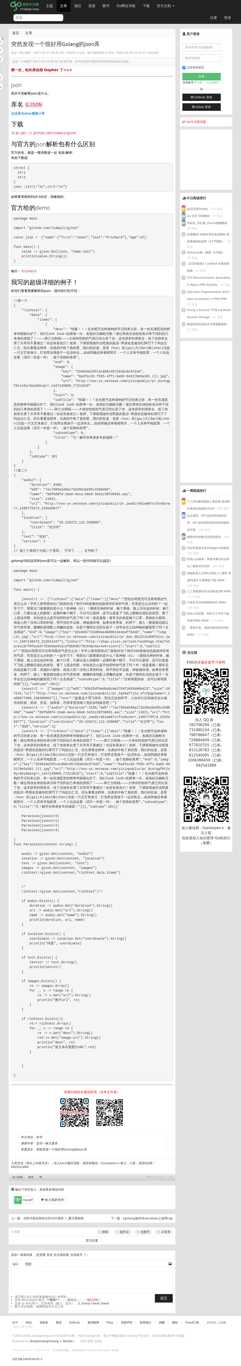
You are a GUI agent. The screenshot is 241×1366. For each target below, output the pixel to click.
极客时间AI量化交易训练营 (204, 537)
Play (109, 1322)
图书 (105, 6)
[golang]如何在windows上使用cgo (148, 1218)
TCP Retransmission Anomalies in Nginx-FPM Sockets (208, 281)
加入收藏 (17, 1177)
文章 (63, 6)
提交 (163, 1298)
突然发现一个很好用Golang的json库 (61, 1149)
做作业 (122, 1232)
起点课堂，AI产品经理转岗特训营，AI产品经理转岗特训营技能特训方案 (208, 522)
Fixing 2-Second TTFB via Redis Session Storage (209, 313)
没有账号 (76, 1255)
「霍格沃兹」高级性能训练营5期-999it (208, 631)
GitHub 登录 (201, 97)
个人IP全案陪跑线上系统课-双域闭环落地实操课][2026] (208, 505)
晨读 (58, 1322)
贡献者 (44, 1322)
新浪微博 (93, 1322)
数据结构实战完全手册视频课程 (207, 324)
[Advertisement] (210, 158)
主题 (49, 6)
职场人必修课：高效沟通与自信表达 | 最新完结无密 (208, 562)
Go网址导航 (126, 4)
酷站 (175, 1322)
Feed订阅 (192, 1322)
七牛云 (98, 1341)
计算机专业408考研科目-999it (206, 602)
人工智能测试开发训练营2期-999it (209, 591)
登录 (227, 18)
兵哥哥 (164, 1232)
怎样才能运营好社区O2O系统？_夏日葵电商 (53, 1218)
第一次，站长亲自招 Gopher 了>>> (41, 70)
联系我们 (145, 1322)
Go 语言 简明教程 (198, 216)
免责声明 (126, 1322)
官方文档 (165, 6)
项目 (77, 6)
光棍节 (143, 1232)
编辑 (15, 1264)
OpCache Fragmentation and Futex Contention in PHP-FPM (208, 295)
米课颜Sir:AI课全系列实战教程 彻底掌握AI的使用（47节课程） (208, 238)
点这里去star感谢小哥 (28, 113)
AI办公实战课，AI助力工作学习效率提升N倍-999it (208, 617)
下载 (146, 6)
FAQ (29, 1322)
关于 (15, 1322)
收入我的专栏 (52, 1200)
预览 (28, 1264)
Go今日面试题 (196, 122)
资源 (91, 6)
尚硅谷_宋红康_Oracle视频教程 (207, 223)
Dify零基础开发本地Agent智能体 (208, 548)
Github (74, 1322)
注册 (213, 18)
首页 (15, 33)
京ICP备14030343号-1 (27, 1359)
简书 (39, 1137)
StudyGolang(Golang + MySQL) (51, 1341)
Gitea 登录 (201, 107)
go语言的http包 (197, 209)
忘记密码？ (214, 82)
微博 (30, 1177)
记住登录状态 (193, 67)
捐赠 (162, 1322)
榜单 (103, 1232)
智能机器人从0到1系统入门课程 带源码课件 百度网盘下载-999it (209, 577)
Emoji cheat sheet (95, 1303)
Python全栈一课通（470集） (206, 252)
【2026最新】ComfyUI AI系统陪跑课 (208, 267)
